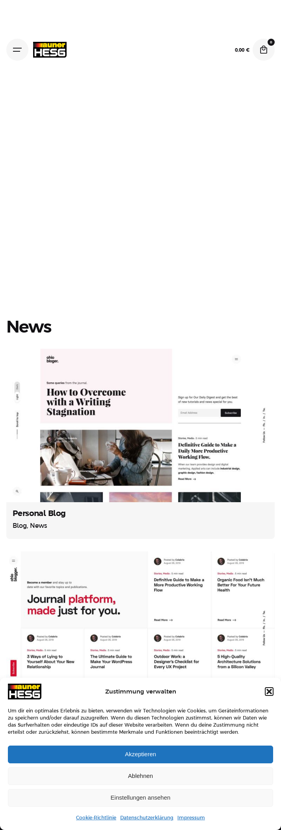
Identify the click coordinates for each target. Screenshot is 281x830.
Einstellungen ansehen (141, 797)
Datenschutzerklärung (146, 818)
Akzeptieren (140, 754)
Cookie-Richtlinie (96, 818)
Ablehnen (140, 775)
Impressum (191, 818)
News (38, 525)
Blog (20, 525)
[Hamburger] (17, 50)
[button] (269, 691)
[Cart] (264, 50)
